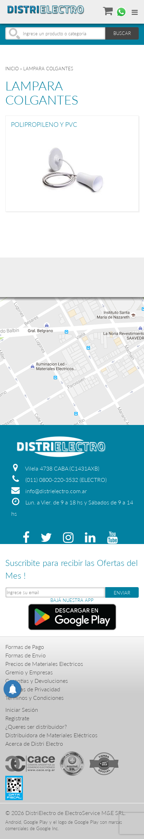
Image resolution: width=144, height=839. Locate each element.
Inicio (12, 68)
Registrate (17, 718)
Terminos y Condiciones (34, 697)
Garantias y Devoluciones (36, 680)
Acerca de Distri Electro (34, 743)
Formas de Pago (24, 646)
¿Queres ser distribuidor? (36, 726)
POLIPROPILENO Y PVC (44, 124)
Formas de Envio (25, 655)
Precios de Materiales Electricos (44, 663)
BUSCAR (122, 33)
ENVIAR (122, 593)
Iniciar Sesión (21, 709)
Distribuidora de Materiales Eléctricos (51, 735)
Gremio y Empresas (29, 672)
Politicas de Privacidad (32, 689)
